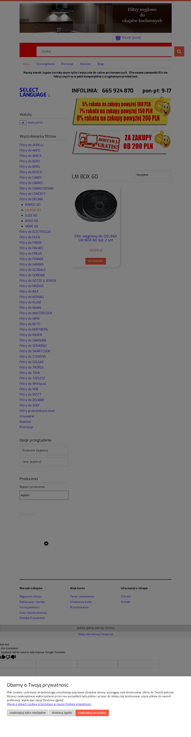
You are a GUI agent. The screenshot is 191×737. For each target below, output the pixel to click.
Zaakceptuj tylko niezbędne (28, 712)
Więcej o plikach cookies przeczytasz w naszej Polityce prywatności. (49, 704)
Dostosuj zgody (62, 712)
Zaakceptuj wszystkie (92, 712)
